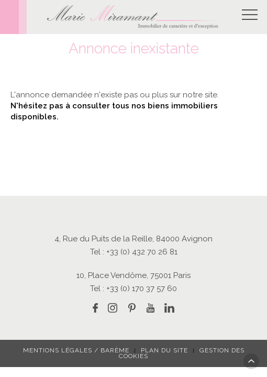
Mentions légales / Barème (76, 350)
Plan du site (164, 350)
